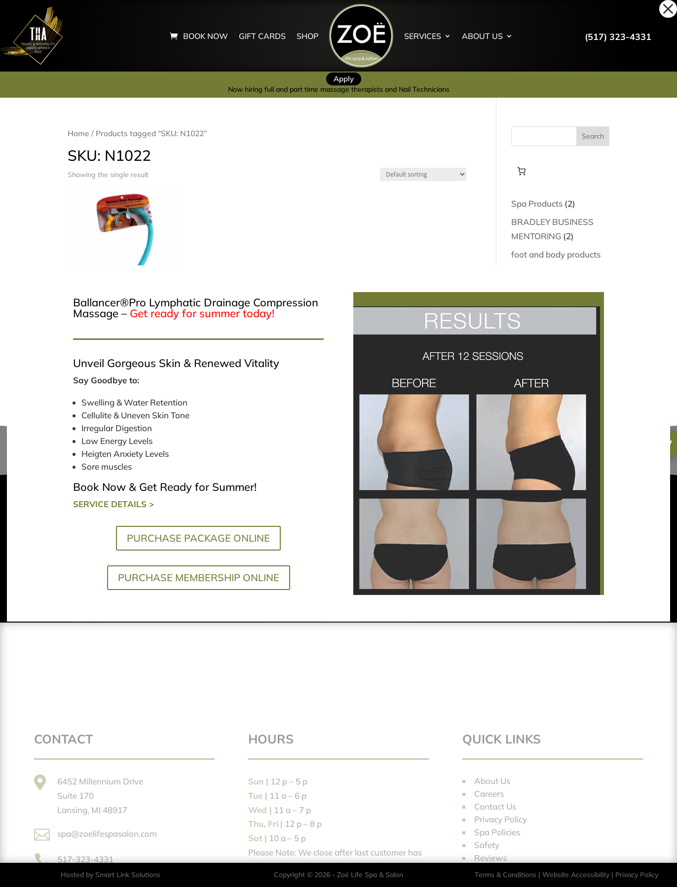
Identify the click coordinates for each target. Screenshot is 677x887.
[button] (668, 9)
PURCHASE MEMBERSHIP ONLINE (198, 577)
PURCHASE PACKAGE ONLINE (198, 538)
